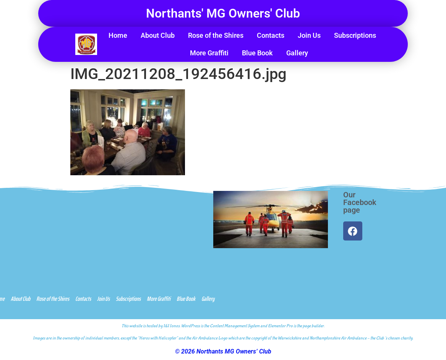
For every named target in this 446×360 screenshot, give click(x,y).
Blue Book (257, 53)
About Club (158, 35)
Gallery (297, 53)
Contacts (270, 35)
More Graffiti (209, 53)
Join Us (309, 35)
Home (118, 35)
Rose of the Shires (215, 35)
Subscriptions (355, 35)
